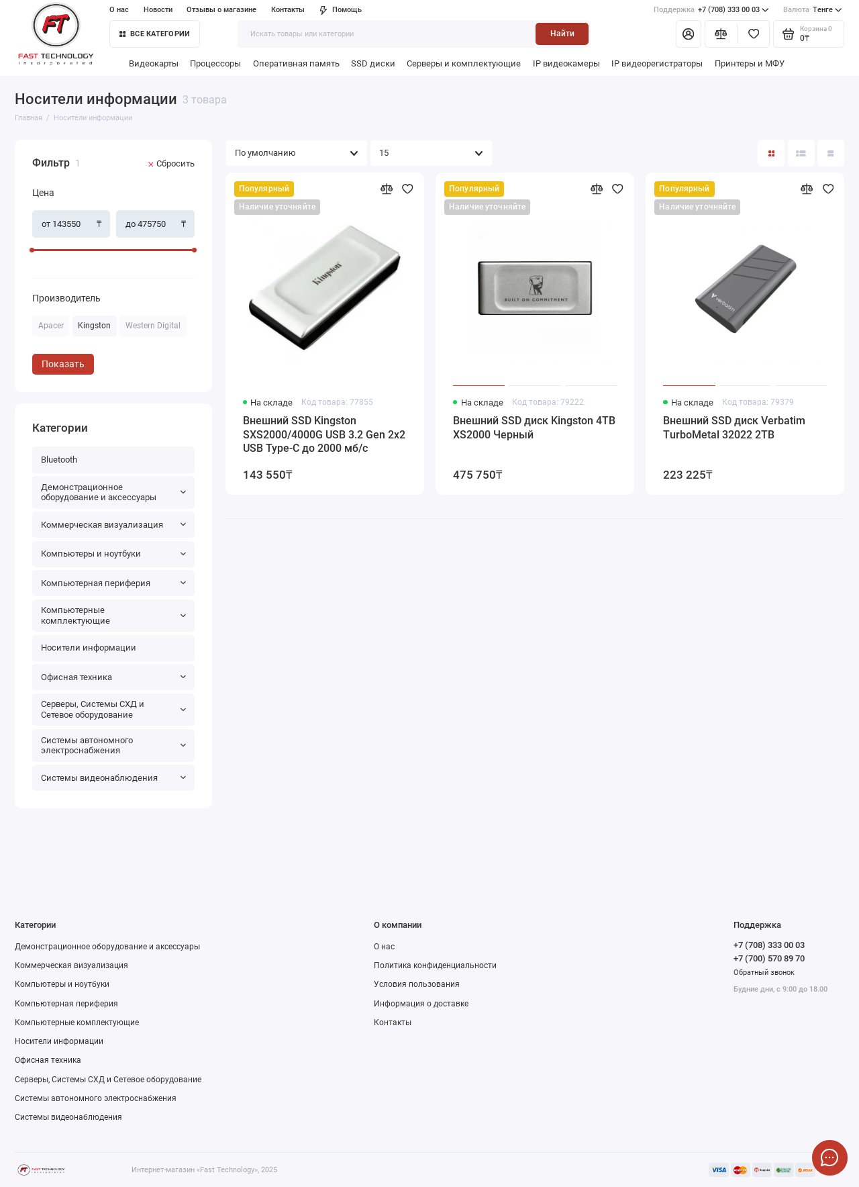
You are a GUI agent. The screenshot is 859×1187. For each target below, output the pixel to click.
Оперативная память (296, 63)
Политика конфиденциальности (435, 965)
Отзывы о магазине (221, 9)
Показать (63, 364)
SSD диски (373, 63)
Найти (562, 33)
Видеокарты (154, 63)
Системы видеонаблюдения (113, 778)
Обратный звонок (764, 972)
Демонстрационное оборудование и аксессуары (113, 492)
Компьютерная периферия (113, 583)
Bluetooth (59, 460)
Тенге (812, 10)
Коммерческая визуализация (113, 525)
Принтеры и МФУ (750, 63)
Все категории (154, 34)
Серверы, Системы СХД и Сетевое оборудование (113, 709)
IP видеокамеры (566, 63)
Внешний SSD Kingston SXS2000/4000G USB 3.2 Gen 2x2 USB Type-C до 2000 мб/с (324, 434)
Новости (158, 9)
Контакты (288, 9)
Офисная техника (113, 677)
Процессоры (215, 63)
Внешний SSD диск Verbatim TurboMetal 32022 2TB (734, 427)
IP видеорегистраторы (657, 63)
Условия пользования (417, 984)
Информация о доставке (421, 1003)
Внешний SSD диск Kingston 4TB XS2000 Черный (534, 427)
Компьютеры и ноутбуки (113, 554)
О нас (119, 9)
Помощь (340, 9)
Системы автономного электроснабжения (113, 745)
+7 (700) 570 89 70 (769, 958)
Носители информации (88, 648)
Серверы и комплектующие (464, 63)
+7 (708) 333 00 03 (711, 10)
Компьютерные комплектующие (113, 615)
